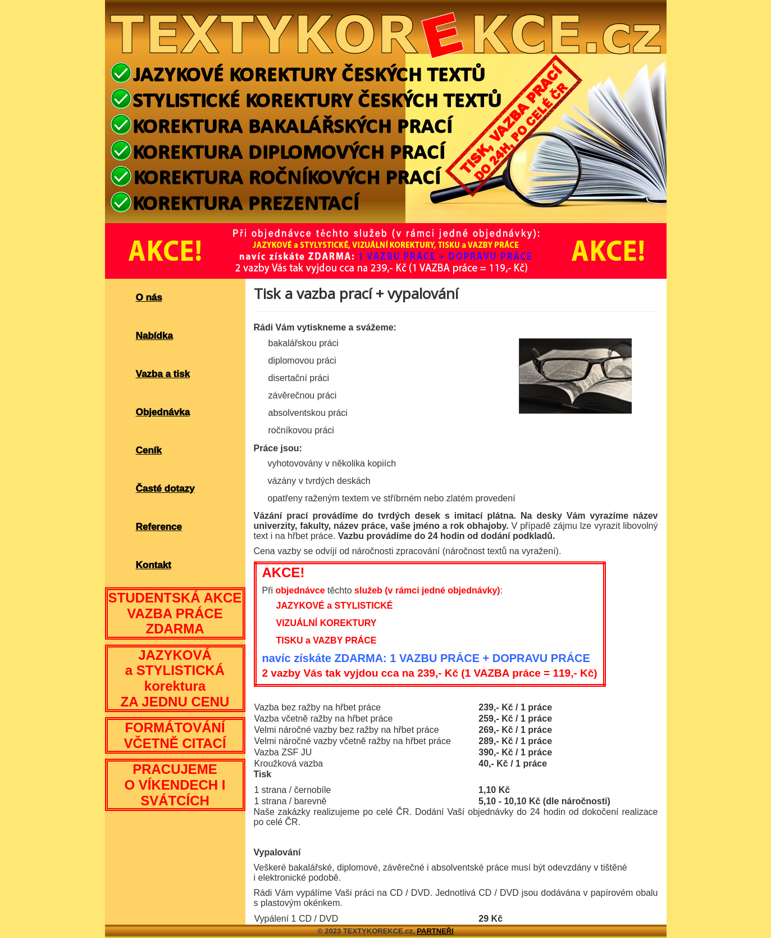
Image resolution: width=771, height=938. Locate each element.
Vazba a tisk (163, 374)
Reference (159, 527)
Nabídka (154, 335)
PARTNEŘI (435, 931)
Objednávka (163, 412)
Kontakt (153, 565)
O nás (149, 297)
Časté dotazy (165, 488)
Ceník (149, 450)
